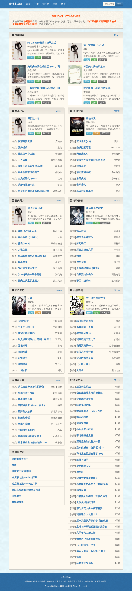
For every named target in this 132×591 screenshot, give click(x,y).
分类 (36, 4)
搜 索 (119, 4)
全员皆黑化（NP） (28, 178)
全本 (55, 4)
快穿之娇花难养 (26, 333)
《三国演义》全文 (85, 545)
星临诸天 (91, 118)
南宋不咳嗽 (24, 423)
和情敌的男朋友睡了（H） (90, 453)
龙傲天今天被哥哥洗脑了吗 (90, 160)
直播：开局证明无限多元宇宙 (91, 526)
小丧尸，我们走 (26, 327)
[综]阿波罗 (23, 320)
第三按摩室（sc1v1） (95, 45)
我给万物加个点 (26, 184)
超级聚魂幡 (24, 417)
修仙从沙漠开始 (84, 351)
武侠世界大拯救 (84, 320)
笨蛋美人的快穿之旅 (94, 66)
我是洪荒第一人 (84, 345)
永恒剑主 (22, 358)
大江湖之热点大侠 (95, 298)
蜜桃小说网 (15, 4)
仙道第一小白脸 (26, 153)
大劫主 (80, 370)
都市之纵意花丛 (84, 237)
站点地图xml (66, 577)
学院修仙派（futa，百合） (32, 405)
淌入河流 (81, 231)
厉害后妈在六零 (84, 249)
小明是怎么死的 (26, 430)
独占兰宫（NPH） (37, 208)
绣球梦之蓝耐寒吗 (21, 471)
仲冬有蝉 (81, 262)
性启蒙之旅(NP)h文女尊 (24, 483)
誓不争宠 (22, 262)
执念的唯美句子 (20, 458)
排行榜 (45, 4)
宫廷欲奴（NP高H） (29, 237)
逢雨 (78, 557)
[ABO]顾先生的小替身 (29, 274)
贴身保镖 (81, 490)
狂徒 (30, 298)
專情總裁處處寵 (84, 435)
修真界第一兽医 (84, 327)
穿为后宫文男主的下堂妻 (89, 508)
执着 (14, 465)
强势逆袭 (22, 147)
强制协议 (22, 364)
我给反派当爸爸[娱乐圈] (30, 166)
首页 (28, 4)
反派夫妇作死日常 (85, 502)
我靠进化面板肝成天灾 (88, 538)
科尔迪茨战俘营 (84, 563)
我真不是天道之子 (85, 339)
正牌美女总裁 (25, 411)
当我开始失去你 (84, 274)
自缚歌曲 (16, 496)
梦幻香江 (81, 243)
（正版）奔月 (83, 364)
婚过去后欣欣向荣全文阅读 (26, 489)
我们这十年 (33, 118)
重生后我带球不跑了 (28, 172)
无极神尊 (22, 345)
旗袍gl (79, 471)
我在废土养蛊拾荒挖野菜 (31, 386)
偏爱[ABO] (23, 243)
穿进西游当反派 (84, 358)
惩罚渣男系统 (83, 172)
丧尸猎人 (81, 184)
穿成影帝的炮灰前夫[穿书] (32, 255)
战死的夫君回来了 (27, 268)
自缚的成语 (18, 502)
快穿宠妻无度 (25, 141)
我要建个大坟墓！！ (87, 514)
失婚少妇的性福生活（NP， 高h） (45, 66)
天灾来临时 (82, 153)
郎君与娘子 (82, 459)
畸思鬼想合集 (25, 399)
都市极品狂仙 (83, 333)
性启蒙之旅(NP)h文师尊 (24, 477)
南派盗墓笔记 (83, 147)
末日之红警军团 (84, 190)
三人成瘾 (22, 160)
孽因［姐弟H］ (84, 280)
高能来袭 (22, 351)
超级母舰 (81, 166)
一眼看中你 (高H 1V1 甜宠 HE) (43, 88)
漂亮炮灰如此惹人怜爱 (30, 436)
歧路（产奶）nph (27, 231)
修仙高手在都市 (94, 208)
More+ (117, 35)
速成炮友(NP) (83, 141)
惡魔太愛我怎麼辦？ (87, 478)
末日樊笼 (81, 178)
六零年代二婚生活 (85, 532)
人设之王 (22, 249)
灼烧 (78, 255)
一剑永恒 (22, 370)
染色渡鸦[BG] (83, 465)
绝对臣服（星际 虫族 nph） (98, 88)
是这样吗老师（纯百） (88, 268)
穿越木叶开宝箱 (26, 393)
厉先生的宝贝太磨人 (28, 280)
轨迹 (63, 4)
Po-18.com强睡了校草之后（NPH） (41, 44)
